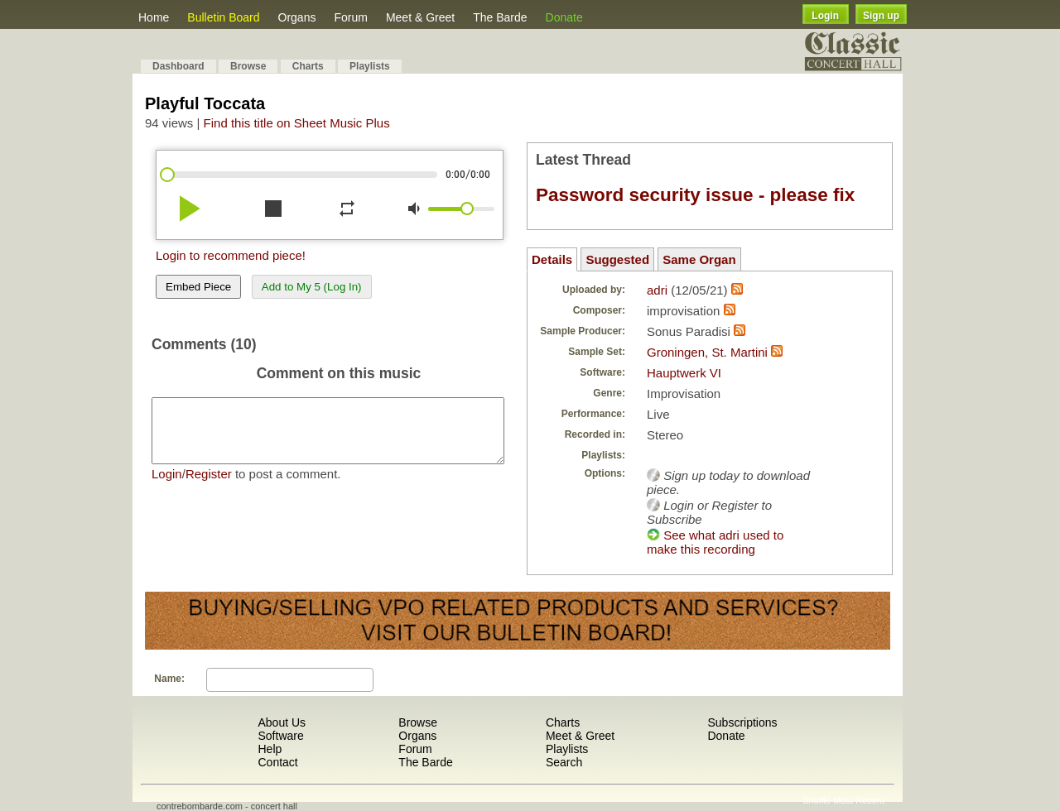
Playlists (369, 66)
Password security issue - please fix (695, 195)
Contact (277, 762)
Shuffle (816, 800)
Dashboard (178, 66)
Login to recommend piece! (231, 255)
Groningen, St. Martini (707, 352)
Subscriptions (742, 722)
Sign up (881, 16)
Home (153, 17)
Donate (564, 17)
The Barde (500, 17)
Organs (297, 17)
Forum (350, 17)
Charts (308, 66)
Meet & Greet (420, 17)
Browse (248, 66)
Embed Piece (198, 287)
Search (564, 762)
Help (270, 749)
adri (657, 290)
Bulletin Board (223, 17)
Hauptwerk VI (684, 373)
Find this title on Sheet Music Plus (297, 123)
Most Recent (858, 800)
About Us (282, 722)
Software (280, 735)
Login (825, 16)
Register (209, 486)
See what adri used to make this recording (715, 542)
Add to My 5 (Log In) (312, 287)
